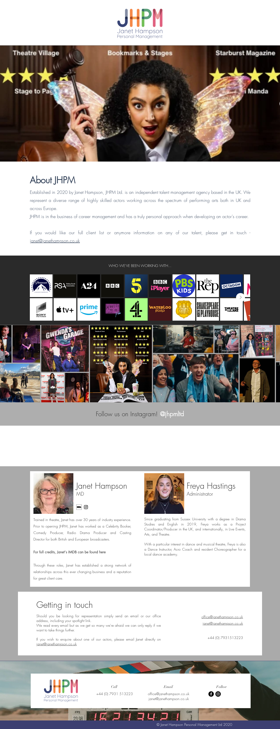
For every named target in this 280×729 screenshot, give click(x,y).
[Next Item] (240, 297)
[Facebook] (211, 694)
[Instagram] (86, 507)
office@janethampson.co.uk (222, 616)
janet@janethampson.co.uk (55, 241)
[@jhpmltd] (172, 414)
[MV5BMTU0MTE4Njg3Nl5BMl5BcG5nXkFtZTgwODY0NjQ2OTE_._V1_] (79, 507)
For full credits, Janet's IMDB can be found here (69, 552)
